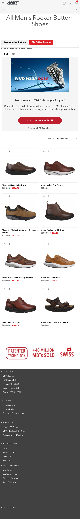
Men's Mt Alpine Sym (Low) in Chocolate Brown (20, 231)
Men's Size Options (41, 42)
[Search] (77, 9)
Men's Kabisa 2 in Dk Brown (14, 185)
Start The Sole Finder (40, 121)
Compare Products (70, 3)
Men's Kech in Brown (11, 322)
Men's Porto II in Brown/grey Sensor (18, 278)
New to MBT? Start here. (40, 128)
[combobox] (40, 9)
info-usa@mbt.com (16, 388)
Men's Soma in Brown (50, 278)
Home (6, 54)
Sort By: (50, 139)
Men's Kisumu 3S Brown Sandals (55, 322)
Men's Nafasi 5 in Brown (52, 185)
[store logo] (13, 3)
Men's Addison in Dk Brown (53, 230)
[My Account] (64, 3)
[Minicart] (76, 3)
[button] (5, 151)
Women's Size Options (15, 42)
